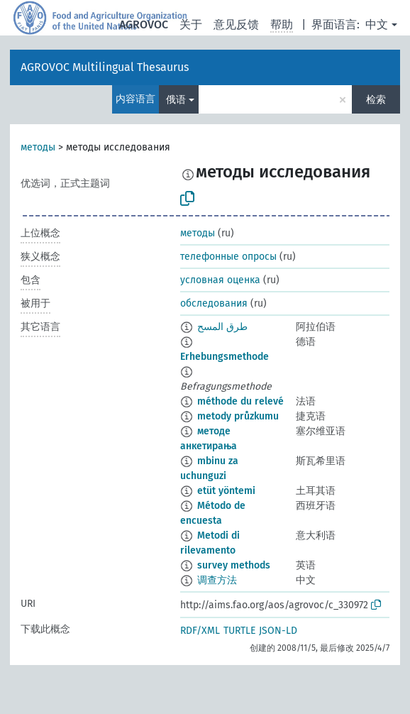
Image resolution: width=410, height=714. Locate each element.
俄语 (176, 100)
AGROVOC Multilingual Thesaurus (105, 67)
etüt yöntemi (226, 491)
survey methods (233, 565)
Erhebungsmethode (224, 357)
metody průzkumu (238, 416)
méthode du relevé (240, 401)
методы (38, 147)
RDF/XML (200, 631)
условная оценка (220, 280)
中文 (376, 24)
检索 (376, 100)
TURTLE (239, 631)
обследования (214, 303)
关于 (190, 24)
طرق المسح (222, 327)
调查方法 (217, 580)
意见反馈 (236, 24)
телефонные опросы (228, 257)
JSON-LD (278, 631)
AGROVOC (143, 24)
